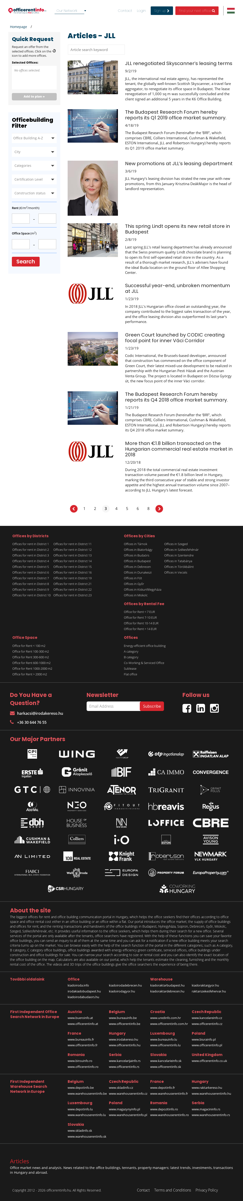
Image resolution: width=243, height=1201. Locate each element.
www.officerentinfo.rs (124, 1067)
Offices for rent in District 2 (30, 549)
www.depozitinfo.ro (164, 1109)
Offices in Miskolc (136, 595)
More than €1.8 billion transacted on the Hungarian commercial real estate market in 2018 (179, 449)
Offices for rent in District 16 (72, 572)
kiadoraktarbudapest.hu (167, 985)
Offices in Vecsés (175, 572)
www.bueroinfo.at (80, 1018)
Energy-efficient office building (145, 646)
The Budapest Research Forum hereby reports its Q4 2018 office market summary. (176, 397)
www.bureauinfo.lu (163, 1039)
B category (131, 657)
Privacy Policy (207, 1190)
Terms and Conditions (172, 1190)
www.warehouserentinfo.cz (128, 1093)
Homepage (18, 26)
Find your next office (197, 10)
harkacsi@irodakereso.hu (36, 713)
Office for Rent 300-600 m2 (30, 657)
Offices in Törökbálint (179, 567)
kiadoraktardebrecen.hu (167, 991)
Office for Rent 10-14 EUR (141, 623)
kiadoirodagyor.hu (122, 991)
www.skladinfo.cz (121, 1087)
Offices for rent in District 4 (30, 561)
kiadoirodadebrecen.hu (125, 985)
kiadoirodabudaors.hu (83, 997)
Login (141, 10)
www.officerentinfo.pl (207, 1045)
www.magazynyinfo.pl (124, 1109)
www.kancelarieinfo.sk (166, 1061)
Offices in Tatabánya (178, 561)
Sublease (130, 668)
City (17, 152)
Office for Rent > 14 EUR (140, 629)
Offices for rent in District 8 (30, 584)
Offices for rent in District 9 (30, 589)
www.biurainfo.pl (204, 1039)
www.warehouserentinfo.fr (169, 1093)
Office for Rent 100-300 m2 (30, 651)
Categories (22, 165)
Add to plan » (34, 96)
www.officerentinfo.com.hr (169, 1024)
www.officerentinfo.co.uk (209, 1061)
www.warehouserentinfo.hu (211, 1093)
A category (131, 651)
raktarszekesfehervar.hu (209, 991)
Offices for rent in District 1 (30, 544)
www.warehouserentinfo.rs (211, 1115)
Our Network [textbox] (66, 10)
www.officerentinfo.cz (207, 1024)
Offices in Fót (133, 578)
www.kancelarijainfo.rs (124, 1061)
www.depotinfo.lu (80, 1109)
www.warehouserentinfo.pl (128, 1115)
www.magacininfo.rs (206, 1109)
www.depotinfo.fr (162, 1087)
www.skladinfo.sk (80, 1130)
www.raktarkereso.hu (207, 1087)
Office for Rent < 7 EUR (139, 612)
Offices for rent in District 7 (30, 578)
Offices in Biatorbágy (138, 549)
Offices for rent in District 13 (72, 555)
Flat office (130, 674)
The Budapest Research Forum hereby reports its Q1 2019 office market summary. (175, 115)
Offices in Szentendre (179, 555)
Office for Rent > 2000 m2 (29, 674)
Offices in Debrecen (137, 567)
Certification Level (28, 179)
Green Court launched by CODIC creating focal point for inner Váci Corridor (175, 338)
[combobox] (71, 10)
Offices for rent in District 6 (30, 572)
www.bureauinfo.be (123, 1018)
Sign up (161, 10)
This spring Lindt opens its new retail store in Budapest (177, 229)
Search (25, 261)
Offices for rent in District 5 (30, 567)
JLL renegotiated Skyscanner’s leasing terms (178, 63)
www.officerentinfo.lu (165, 1045)
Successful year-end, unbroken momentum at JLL (177, 288)
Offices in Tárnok (135, 544)
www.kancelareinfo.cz (207, 1018)
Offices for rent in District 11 (72, 544)
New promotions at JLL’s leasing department (179, 163)
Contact (125, 10)
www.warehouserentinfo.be (87, 1093)
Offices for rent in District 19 (72, 578)
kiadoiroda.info (78, 985)
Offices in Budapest (137, 561)
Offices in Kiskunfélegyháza (142, 589)
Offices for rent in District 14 (72, 561)
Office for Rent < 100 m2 (28, 646)
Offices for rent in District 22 (72, 589)
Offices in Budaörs (136, 555)
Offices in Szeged (176, 544)
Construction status (30, 193)
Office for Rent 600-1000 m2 (31, 663)
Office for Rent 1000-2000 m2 (32, 668)
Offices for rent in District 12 (72, 549)
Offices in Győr (134, 584)
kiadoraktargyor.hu (205, 985)
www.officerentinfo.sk (165, 1067)
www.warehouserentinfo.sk (87, 1136)
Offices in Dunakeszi (138, 572)
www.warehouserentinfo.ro (169, 1115)
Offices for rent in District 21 (72, 584)
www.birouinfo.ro (80, 1061)
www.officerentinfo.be (124, 1024)
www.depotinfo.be (81, 1087)
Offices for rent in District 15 (72, 567)
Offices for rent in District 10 (31, 595)
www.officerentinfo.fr (83, 1045)
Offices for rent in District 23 (72, 595)
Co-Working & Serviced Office (144, 663)
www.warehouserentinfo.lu (87, 1115)
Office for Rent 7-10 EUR (140, 617)
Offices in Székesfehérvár (181, 549)
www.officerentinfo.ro (83, 1067)
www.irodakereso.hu (123, 1039)
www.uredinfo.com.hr (165, 1018)
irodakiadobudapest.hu (84, 991)
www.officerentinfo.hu (124, 1045)
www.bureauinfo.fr (81, 1039)
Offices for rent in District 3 (30, 555)
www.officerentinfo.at (83, 1024)
